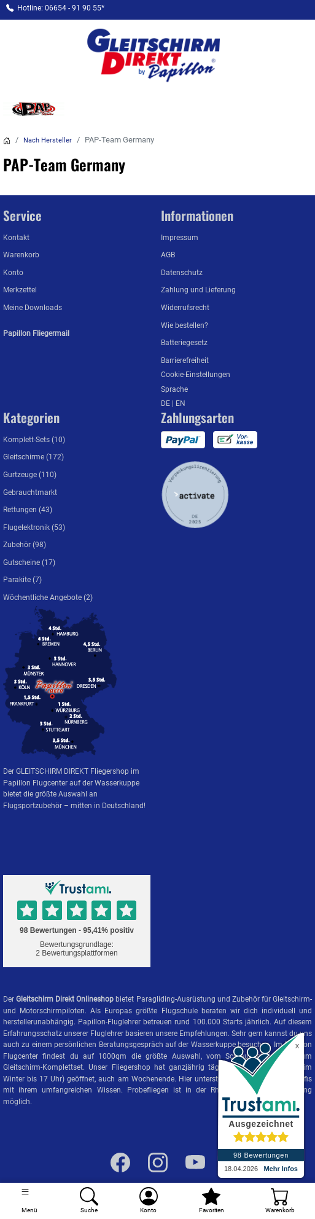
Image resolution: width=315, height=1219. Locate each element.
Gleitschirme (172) (33, 457)
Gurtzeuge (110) (29, 474)
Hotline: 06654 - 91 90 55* (60, 8)
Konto (13, 272)
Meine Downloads (32, 307)
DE (166, 403)
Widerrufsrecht (185, 307)
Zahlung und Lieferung (198, 290)
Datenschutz (182, 272)
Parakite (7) (22, 579)
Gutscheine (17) (29, 562)
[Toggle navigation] (30, 1201)
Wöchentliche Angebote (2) (48, 597)
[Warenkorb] (279, 1201)
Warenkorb (21, 255)
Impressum (179, 237)
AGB (168, 255)
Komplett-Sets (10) (34, 439)
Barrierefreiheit (185, 360)
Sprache (174, 389)
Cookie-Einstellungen (195, 374)
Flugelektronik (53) (34, 527)
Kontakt (16, 237)
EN (180, 403)
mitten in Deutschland (107, 805)
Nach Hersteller (47, 140)
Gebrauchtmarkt (30, 492)
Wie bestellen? (184, 325)
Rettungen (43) (27, 509)
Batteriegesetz (184, 342)
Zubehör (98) (24, 544)
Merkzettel (20, 290)
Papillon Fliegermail (36, 333)
